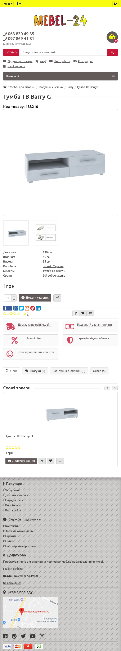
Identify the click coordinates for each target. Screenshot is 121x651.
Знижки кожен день (18, 531)
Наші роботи (59, 61)
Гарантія (10, 536)
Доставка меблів (15, 495)
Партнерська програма (19, 546)
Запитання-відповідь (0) (69, 371)
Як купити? (11, 490)
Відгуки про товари (17, 61)
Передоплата (13, 500)
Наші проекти (14, 66)
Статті (8, 541)
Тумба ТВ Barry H (19, 436)
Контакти (10, 526)
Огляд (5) (99, 371)
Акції (41, 61)
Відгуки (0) (35, 371)
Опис (11, 371)
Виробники (12, 505)
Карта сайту (12, 510)
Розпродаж (83, 61)
